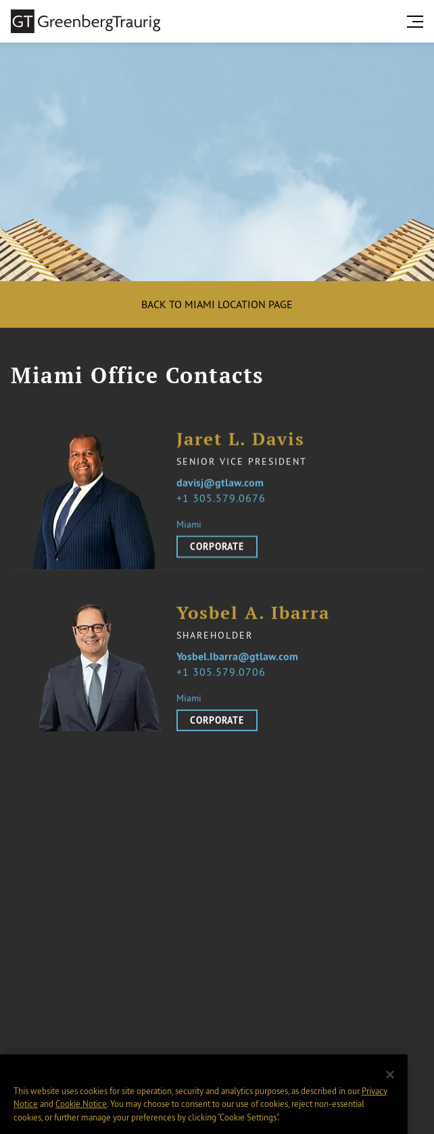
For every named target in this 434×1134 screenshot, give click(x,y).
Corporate (217, 547)
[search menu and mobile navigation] (417, 21)
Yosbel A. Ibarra (253, 621)
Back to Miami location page (217, 304)
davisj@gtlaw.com (220, 484)
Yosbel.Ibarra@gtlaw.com (237, 665)
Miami (188, 525)
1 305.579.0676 (224, 499)
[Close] (390, 1086)
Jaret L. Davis (240, 440)
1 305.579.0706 (224, 680)
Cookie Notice (81, 1115)
